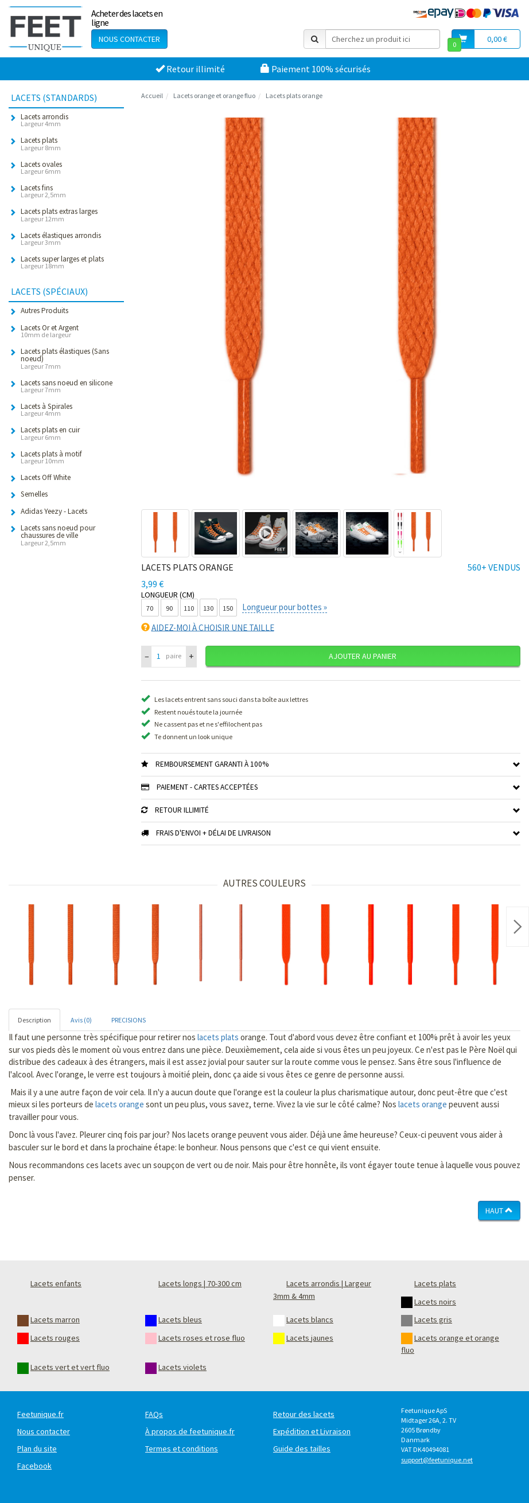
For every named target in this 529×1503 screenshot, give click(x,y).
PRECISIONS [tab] (128, 1020)
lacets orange (119, 1104)
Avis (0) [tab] (81, 1020)
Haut (499, 1210)
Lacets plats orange (294, 95)
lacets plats (218, 1037)
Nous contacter (129, 39)
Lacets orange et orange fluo (214, 95)
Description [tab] (34, 1020)
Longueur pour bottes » (284, 607)
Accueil (152, 95)
